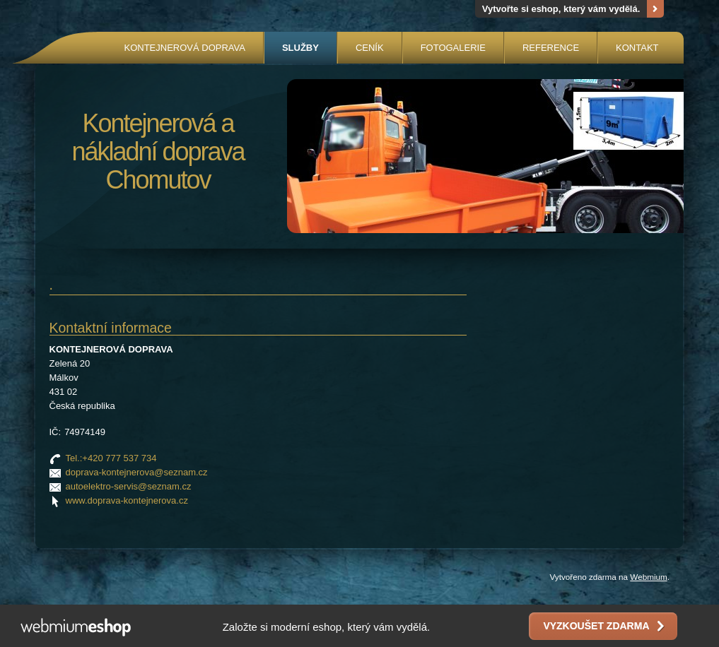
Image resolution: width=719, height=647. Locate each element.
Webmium (648, 576)
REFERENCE (550, 47)
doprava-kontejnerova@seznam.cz (137, 472)
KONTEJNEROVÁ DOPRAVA (184, 47)
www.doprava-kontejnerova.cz (127, 500)
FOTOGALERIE (453, 47)
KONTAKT (637, 47)
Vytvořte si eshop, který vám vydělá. (561, 9)
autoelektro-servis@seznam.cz (129, 486)
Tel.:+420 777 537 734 (111, 458)
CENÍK (370, 47)
